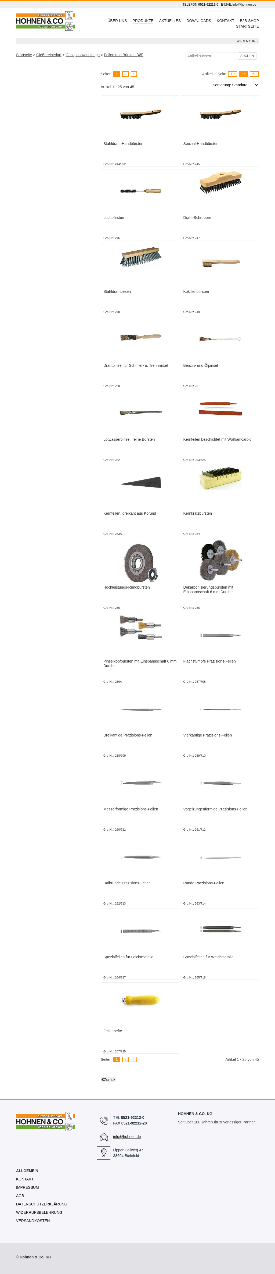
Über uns (117, 21)
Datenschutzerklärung (41, 1204)
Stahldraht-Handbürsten (123, 143)
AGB (20, 1196)
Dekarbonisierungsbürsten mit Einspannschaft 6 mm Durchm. (208, 589)
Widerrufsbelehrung (39, 1212)
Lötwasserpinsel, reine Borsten (129, 439)
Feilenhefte (112, 1031)
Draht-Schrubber (197, 217)
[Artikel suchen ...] (210, 56)
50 (254, 74)
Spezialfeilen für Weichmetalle (208, 957)
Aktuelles (170, 21)
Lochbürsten (113, 217)
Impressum (27, 1187)
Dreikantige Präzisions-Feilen (127, 735)
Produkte (143, 21)
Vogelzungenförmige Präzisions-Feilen (215, 809)
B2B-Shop (249, 21)
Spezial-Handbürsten (200, 143)
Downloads (198, 21)
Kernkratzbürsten (197, 513)
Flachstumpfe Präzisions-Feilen (209, 661)
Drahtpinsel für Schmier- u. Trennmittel (135, 365)
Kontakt (225, 21)
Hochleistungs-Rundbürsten (126, 587)
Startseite (247, 26)
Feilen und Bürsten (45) (123, 55)
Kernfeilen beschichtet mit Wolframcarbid (217, 439)
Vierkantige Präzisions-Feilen (207, 735)
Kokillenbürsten (196, 291)
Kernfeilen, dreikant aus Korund (129, 513)
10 (232, 74)
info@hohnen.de (244, 4)
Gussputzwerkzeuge (83, 55)
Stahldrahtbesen (117, 291)
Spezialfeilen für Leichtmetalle (128, 957)
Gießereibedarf (48, 55)
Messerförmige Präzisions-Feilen (130, 809)
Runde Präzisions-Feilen (203, 883)
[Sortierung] (235, 85)
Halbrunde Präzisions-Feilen (127, 883)
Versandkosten (33, 1221)
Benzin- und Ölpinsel (200, 365)
